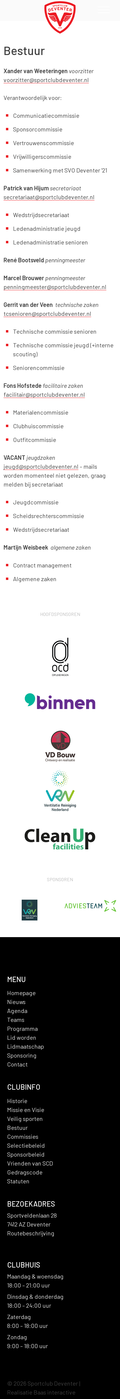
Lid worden (21, 1037)
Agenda (17, 1010)
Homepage (21, 992)
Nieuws (16, 1001)
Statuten (18, 1181)
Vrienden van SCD (30, 1163)
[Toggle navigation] (103, 11)
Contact (17, 1064)
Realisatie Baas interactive (41, 1392)
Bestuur (17, 1127)
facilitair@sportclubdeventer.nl (44, 394)
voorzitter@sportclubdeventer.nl (46, 79)
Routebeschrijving (30, 1233)
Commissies (22, 1136)
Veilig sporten (25, 1118)
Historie (17, 1100)
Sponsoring (22, 1055)
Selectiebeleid (26, 1145)
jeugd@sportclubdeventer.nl (41, 466)
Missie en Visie (25, 1109)
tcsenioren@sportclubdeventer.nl (47, 313)
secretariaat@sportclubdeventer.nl (49, 196)
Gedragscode (24, 1172)
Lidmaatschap (25, 1046)
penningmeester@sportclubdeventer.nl (55, 286)
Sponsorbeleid (26, 1154)
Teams (15, 1019)
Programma (22, 1028)
